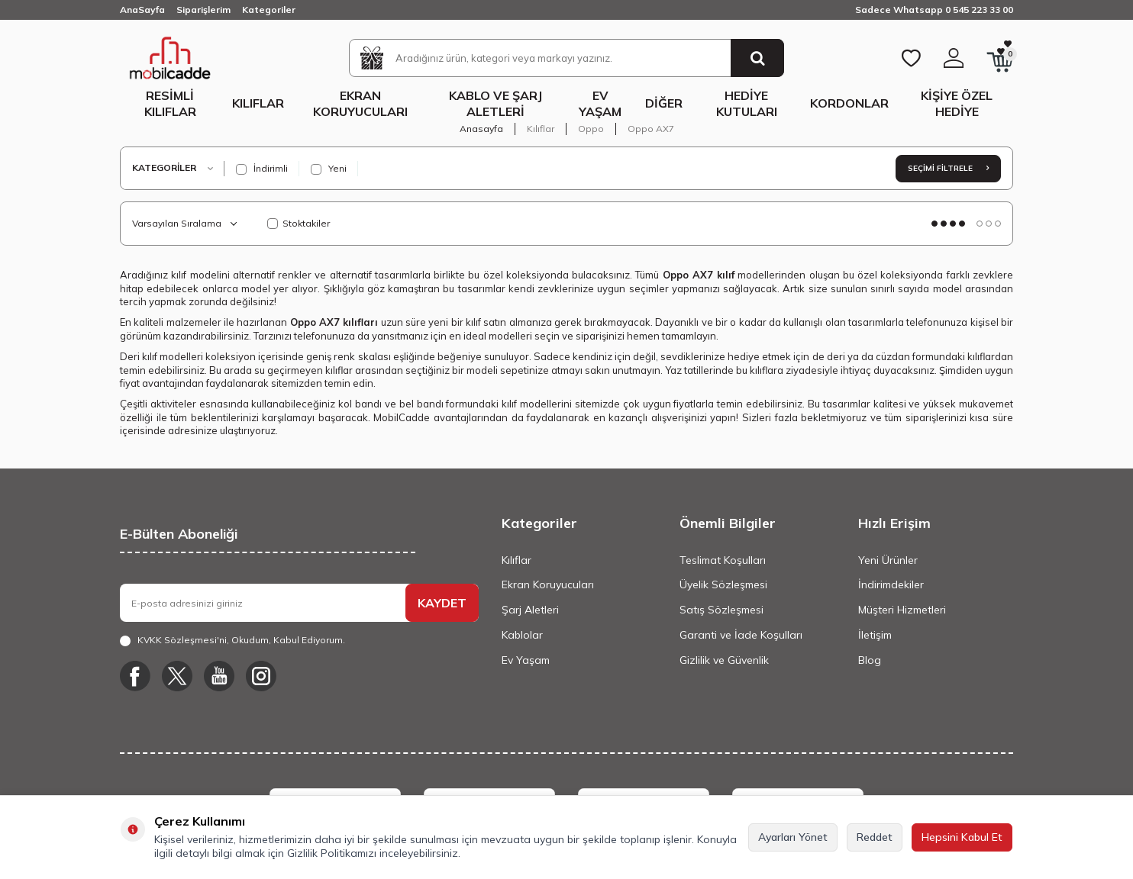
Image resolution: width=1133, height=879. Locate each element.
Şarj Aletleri (530, 610)
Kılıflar (258, 103)
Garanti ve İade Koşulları (740, 635)
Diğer (664, 103)
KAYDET (442, 602)
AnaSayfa (142, 9)
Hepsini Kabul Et (962, 837)
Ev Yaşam (600, 103)
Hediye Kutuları (746, 103)
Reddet (875, 837)
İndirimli (262, 169)
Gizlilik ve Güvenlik (724, 660)
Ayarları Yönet (793, 837)
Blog (869, 660)
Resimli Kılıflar (170, 103)
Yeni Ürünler (888, 560)
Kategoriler (268, 9)
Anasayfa (481, 128)
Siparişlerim (203, 9)
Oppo (591, 128)
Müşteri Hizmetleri (902, 610)
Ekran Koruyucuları (360, 103)
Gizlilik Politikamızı (331, 853)
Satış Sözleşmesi (721, 610)
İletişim (875, 635)
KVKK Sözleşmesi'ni (182, 640)
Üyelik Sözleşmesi (723, 584)
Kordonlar (849, 103)
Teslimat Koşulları (722, 560)
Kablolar (522, 635)
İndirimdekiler (891, 584)
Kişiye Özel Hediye (957, 103)
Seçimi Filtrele (948, 168)
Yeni (329, 169)
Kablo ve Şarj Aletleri (495, 103)
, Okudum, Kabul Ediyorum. (232, 640)
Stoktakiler (298, 223)
